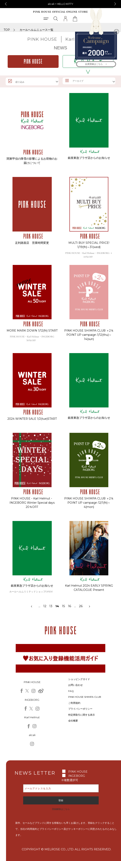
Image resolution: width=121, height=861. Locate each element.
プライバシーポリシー (80, 708)
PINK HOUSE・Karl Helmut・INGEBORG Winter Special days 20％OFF (32, 503)
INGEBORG (76, 776)
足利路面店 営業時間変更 (32, 243)
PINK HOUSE (78, 771)
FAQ (71, 691)
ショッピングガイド (79, 679)
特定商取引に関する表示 (81, 714)
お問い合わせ (75, 684)
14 (57, 606)
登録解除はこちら (61, 809)
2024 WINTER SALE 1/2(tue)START (32, 419)
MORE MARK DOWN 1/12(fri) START (32, 330)
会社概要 (73, 720)
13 (52, 606)
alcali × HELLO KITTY (60, 3)
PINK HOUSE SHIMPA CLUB (84, 696)
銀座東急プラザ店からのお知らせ (89, 158)
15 (63, 606)
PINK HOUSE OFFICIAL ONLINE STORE (60, 12)
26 (81, 606)
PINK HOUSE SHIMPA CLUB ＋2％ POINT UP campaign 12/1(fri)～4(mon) (89, 503)
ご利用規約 (74, 702)
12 (44, 606)
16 (69, 606)
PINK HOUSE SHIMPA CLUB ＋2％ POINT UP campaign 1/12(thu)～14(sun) (89, 335)
